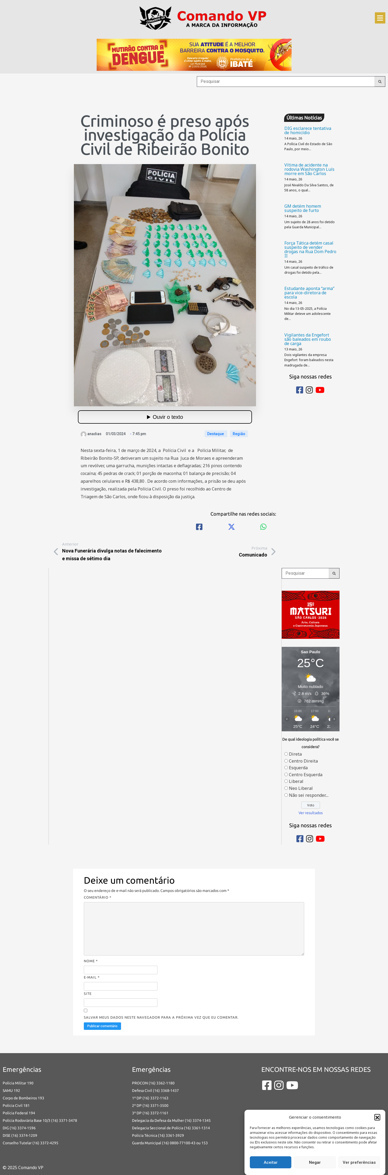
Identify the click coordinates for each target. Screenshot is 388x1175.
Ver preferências (359, 1162)
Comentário (97, 897)
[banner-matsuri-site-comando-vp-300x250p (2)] (311, 614)
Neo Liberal (301, 788)
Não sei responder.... (309, 795)
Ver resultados (311, 813)
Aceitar (271, 1162)
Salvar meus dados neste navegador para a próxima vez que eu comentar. (161, 1017)
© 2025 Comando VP (23, 1167)
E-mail (92, 977)
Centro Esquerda (305, 775)
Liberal (296, 781)
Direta (295, 754)
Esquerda (298, 768)
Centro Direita (303, 761)
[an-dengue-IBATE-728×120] (194, 54)
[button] (377, 1117)
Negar (315, 1162)
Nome (91, 961)
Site (88, 993)
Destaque (216, 434)
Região (239, 434)
